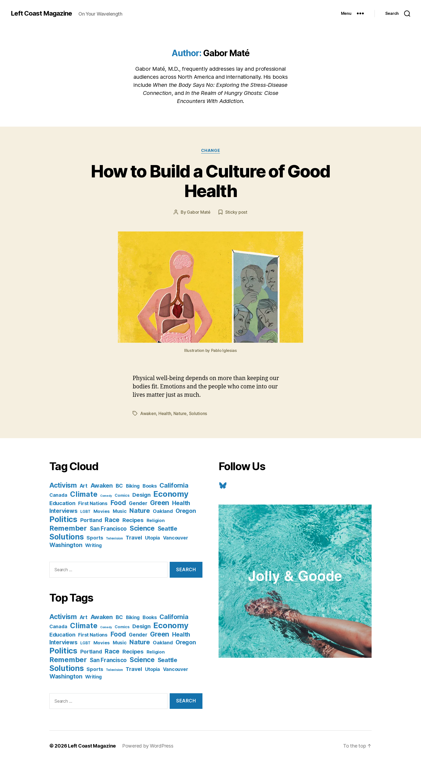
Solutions (198, 413)
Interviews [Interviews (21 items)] (63, 511)
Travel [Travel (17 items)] (134, 537)
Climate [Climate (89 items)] (83, 494)
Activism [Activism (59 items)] (63, 485)
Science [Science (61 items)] (142, 528)
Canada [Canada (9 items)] (58, 495)
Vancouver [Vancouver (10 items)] (175, 538)
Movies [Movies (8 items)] (101, 511)
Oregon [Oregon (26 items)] (186, 510)
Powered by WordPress (147, 746)
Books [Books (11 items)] (150, 486)
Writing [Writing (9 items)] (93, 545)
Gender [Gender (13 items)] (138, 503)
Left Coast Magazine (41, 13)
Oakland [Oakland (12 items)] (163, 511)
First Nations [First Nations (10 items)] (92, 503)
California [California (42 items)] (173, 485)
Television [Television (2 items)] (114, 538)
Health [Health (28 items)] (181, 502)
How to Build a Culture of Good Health (210, 181)
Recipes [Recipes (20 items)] (133, 520)
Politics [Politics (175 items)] (63, 519)
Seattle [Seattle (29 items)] (167, 528)
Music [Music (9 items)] (120, 511)
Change (210, 150)
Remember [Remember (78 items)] (68, 528)
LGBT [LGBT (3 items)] (85, 511)
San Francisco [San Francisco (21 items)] (108, 528)
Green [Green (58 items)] (159, 503)
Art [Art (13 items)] (84, 486)
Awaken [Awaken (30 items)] (101, 485)
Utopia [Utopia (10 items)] (152, 538)
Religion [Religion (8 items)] (156, 520)
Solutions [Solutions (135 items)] (66, 536)
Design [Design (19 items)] (141, 494)
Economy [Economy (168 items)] (170, 494)
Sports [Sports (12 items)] (94, 538)
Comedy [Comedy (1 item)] (106, 496)
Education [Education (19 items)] (62, 503)
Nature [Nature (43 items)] (139, 511)
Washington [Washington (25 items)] (65, 544)
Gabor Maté (198, 212)
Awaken (148, 413)
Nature (180, 413)
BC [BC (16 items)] (119, 486)
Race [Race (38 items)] (112, 520)
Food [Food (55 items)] (118, 503)
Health (164, 413)
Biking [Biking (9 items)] (133, 486)
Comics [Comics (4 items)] (122, 495)
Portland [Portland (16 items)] (91, 520)
